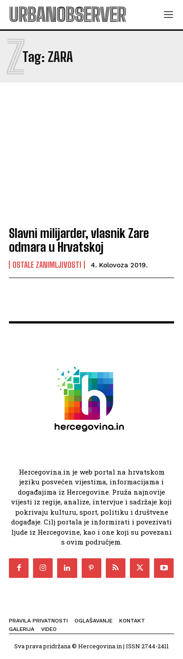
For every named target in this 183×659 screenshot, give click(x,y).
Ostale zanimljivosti (46, 265)
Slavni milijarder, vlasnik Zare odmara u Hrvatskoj (79, 239)
